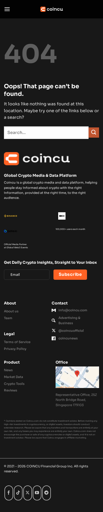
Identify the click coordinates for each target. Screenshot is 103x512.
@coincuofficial (71, 331)
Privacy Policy (15, 349)
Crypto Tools (14, 384)
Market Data (13, 377)
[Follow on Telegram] (46, 492)
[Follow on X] (27, 492)
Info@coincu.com (72, 310)
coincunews (68, 338)
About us (11, 311)
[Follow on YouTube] (37, 492)
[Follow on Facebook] (8, 492)
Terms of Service (17, 342)
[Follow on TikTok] (18, 492)
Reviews (10, 390)
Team (8, 318)
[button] (7, 9)
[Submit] (94, 132)
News (8, 370)
